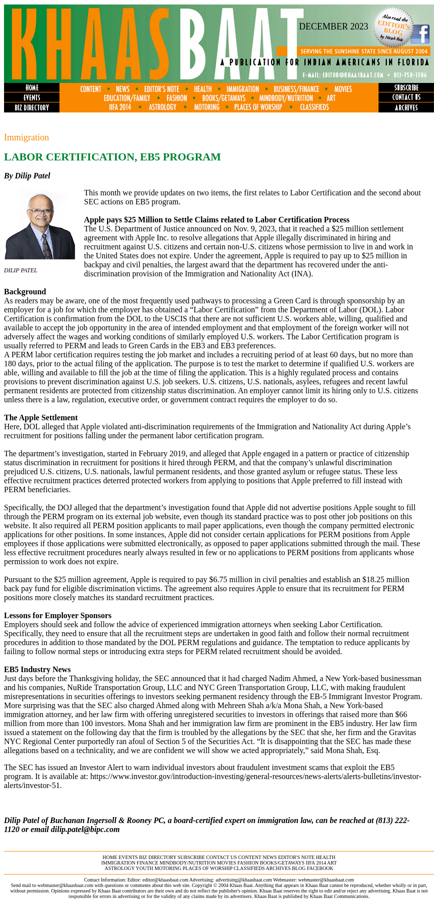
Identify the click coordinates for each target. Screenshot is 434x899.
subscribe (191, 857)
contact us (221, 857)
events (128, 857)
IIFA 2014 (316, 863)
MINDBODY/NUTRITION (188, 863)
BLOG (299, 868)
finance (147, 863)
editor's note (296, 857)
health (326, 857)
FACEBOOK (320, 868)
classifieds (249, 868)
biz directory (157, 857)
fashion (248, 863)
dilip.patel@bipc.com (85, 829)
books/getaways (282, 863)
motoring (168, 868)
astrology (119, 868)
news (269, 857)
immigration (118, 863)
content (249, 857)
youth (145, 868)
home (109, 857)
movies (226, 863)
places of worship (207, 868)
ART (331, 863)
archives (278, 868)
